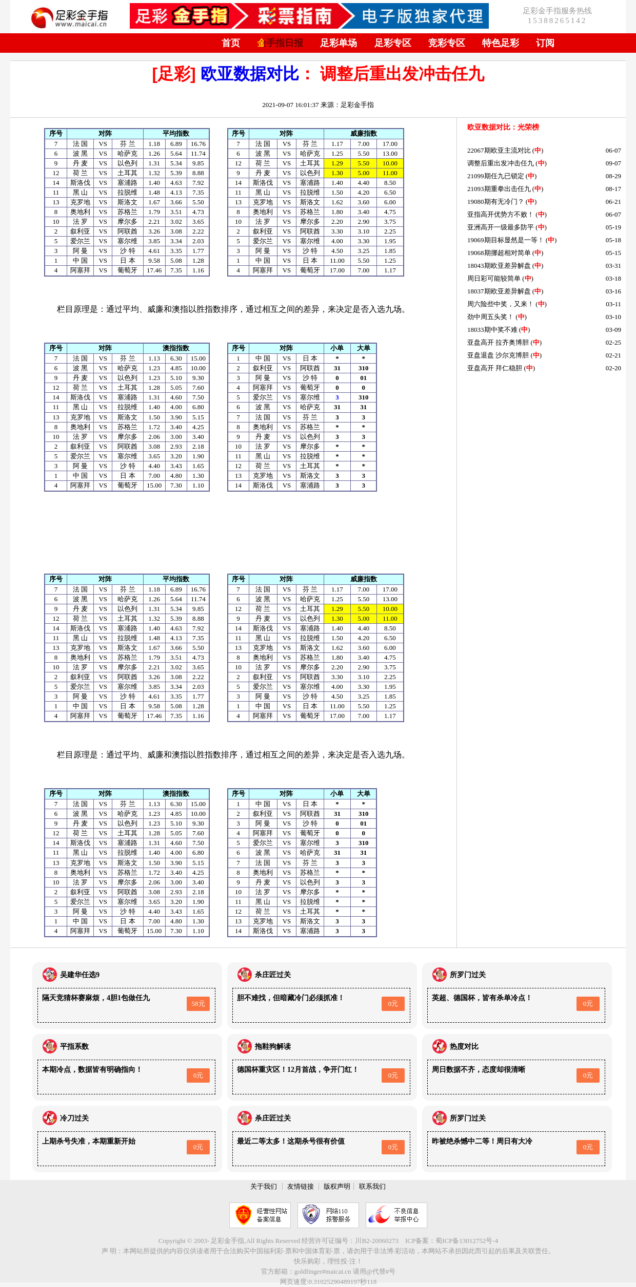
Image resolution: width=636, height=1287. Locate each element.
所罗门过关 (468, 975)
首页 (231, 43)
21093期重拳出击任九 (499, 189)
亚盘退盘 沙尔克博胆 (498, 355)
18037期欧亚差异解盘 (499, 291)
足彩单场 (338, 43)
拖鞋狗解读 (273, 1046)
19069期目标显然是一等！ (505, 240)
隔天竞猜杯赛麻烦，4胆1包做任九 (96, 998)
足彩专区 (392, 43)
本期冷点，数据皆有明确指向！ (92, 1069)
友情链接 (300, 1186)
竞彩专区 (446, 43)
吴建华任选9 (80, 975)
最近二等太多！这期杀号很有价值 (291, 1141)
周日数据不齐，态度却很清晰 (478, 1069)
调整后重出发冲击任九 (500, 163)
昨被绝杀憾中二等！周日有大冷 (482, 1141)
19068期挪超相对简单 (499, 253)
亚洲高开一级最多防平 (500, 227)
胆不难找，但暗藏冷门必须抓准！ (291, 998)
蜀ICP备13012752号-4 (466, 1240)
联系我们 (372, 1186)
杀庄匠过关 (273, 975)
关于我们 (263, 1186)
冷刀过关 (74, 1118)
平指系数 (74, 1046)
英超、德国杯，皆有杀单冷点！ (482, 998)
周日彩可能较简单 (494, 278)
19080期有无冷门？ (495, 201)
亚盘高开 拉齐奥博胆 (498, 342)
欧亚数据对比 (250, 74)
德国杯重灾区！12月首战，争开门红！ (298, 1069)
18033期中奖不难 (492, 329)
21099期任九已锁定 (495, 176)
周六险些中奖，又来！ (500, 304)
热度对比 (464, 1046)
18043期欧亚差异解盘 (499, 265)
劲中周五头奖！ (490, 317)
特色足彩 (500, 43)
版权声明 (337, 1186)
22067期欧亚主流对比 (499, 150)
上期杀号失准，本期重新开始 (88, 1141)
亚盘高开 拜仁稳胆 (494, 368)
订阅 (545, 43)
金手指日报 (280, 43)
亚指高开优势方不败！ (500, 214)
